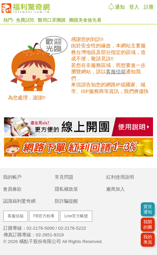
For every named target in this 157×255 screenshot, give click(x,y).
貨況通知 (147, 209)
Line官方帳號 (76, 216)
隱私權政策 (66, 189)
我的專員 (147, 239)
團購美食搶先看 (85, 20)
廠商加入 (115, 189)
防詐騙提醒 (66, 201)
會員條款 (12, 189)
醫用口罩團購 (52, 20)
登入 (134, 7)
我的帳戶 (12, 177)
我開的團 (147, 224)
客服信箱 (116, 71)
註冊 (149, 7)
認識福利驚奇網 (19, 201)
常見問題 (64, 177)
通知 (119, 6)
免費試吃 (25, 20)
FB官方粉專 (44, 216)
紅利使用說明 (120, 177)
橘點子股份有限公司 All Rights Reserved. (61, 241)
